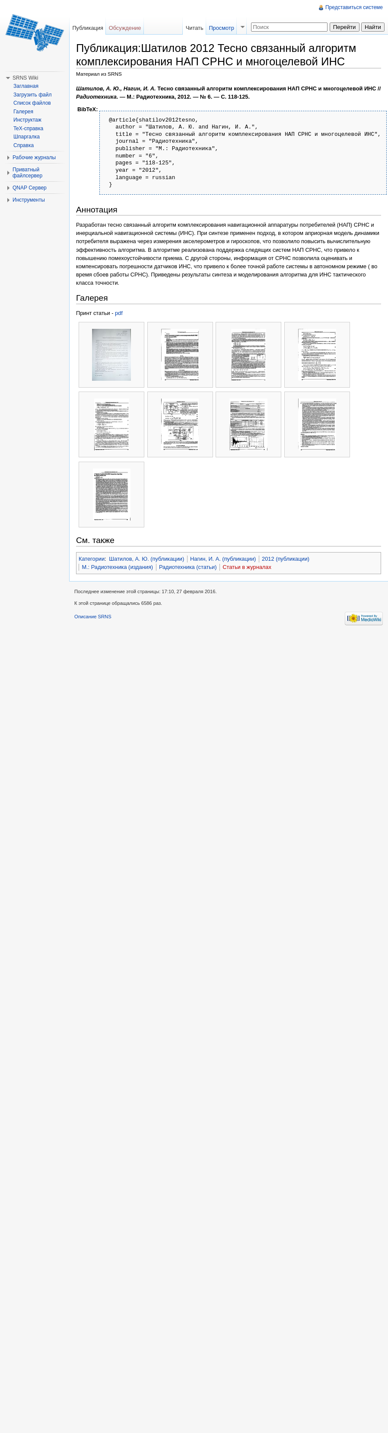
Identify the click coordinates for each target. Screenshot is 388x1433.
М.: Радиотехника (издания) (117, 567)
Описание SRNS (92, 616)
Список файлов (32, 103)
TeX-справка (28, 128)
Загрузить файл (32, 95)
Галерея (23, 112)
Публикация (87, 28)
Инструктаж (27, 120)
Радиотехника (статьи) (188, 567)
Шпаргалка (26, 137)
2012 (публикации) (285, 559)
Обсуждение (125, 28)
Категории (92, 559)
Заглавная (25, 86)
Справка (23, 145)
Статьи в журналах (247, 567)
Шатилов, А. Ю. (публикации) (146, 559)
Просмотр (221, 28)
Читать (195, 28)
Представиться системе (354, 7)
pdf (119, 313)
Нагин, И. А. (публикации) (223, 559)
